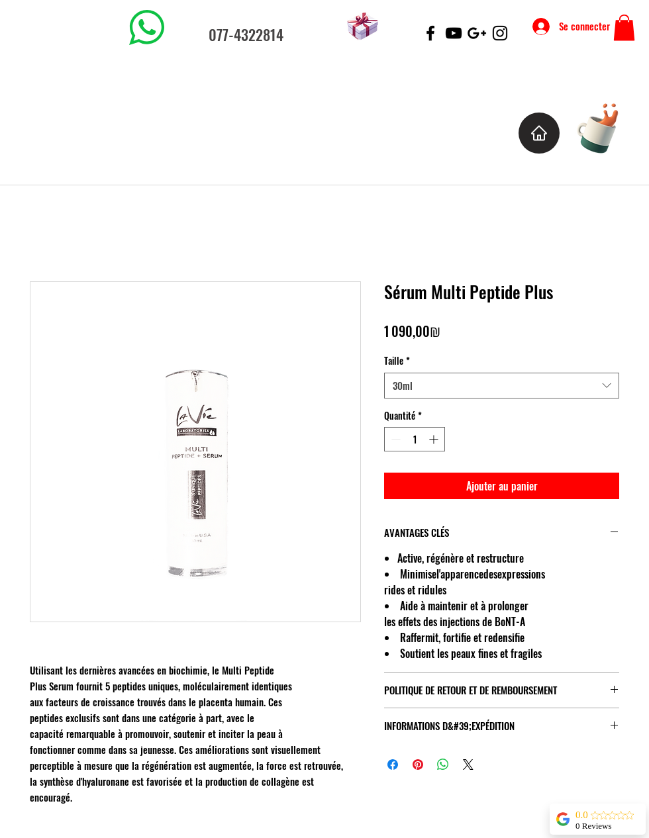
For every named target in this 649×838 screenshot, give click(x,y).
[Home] (539, 133)
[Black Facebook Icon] (430, 33)
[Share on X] (468, 764)
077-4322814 (246, 34)
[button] (624, 27)
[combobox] (501, 385)
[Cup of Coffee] (604, 126)
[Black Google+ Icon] (477, 33)
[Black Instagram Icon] (500, 33)
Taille (397, 360)
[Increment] (434, 439)
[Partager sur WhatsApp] (443, 764)
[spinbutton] (414, 439)
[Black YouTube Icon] (454, 33)
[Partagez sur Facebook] (393, 764)
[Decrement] (394, 439)
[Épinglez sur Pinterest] (418, 764)
